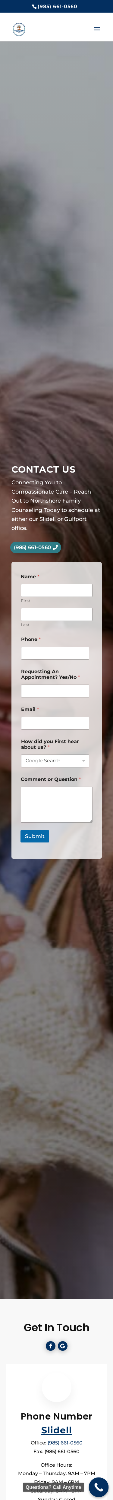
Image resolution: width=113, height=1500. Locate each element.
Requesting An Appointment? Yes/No (50, 674)
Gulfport (75, 519)
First (25, 600)
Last (25, 625)
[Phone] (55, 653)
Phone (31, 639)
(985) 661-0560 (32, 547)
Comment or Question (51, 779)
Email (30, 709)
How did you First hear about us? (50, 744)
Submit (35, 836)
